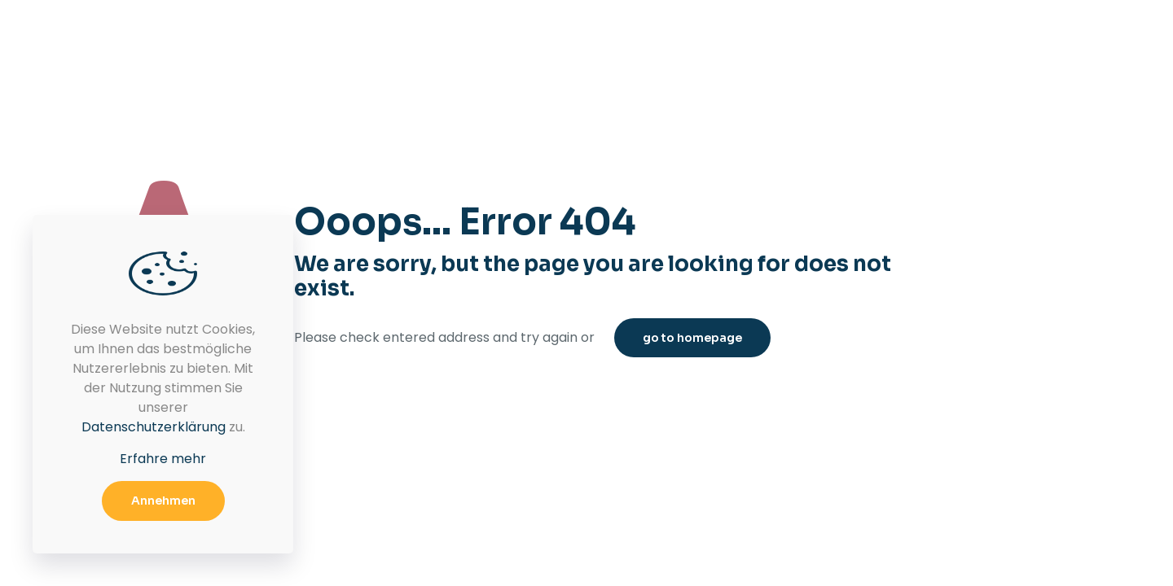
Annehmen (163, 500)
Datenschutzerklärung (153, 427)
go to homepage (692, 337)
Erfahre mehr (163, 458)
